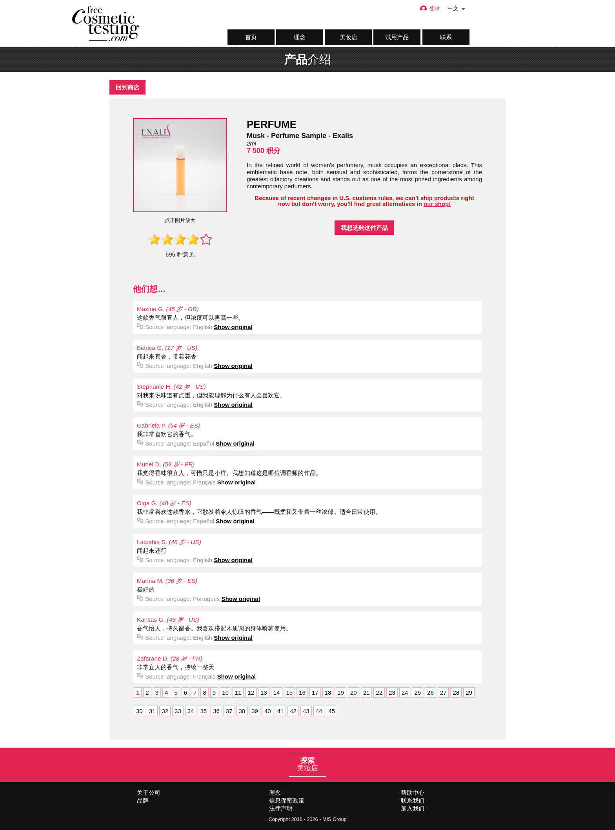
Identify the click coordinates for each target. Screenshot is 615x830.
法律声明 (281, 808)
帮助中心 (412, 792)
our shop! (437, 203)
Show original (233, 327)
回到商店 (127, 87)
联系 (446, 37)
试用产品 (397, 37)
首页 (251, 37)
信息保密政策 (286, 800)
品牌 (143, 800)
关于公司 (148, 792)
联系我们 (412, 800)
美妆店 (348, 37)
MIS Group (334, 819)
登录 (429, 8)
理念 (300, 37)
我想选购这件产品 (364, 227)
